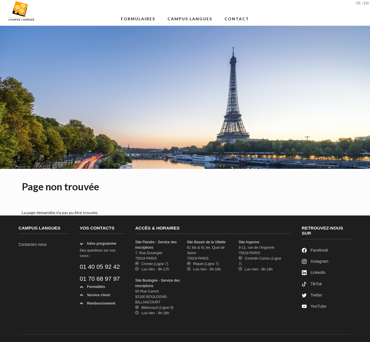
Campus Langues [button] (190, 18)
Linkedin (314, 273)
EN (366, 3)
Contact (237, 18)
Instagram (315, 261)
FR (358, 3)
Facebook (315, 250)
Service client (95, 296)
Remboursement (97, 304)
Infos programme (98, 245)
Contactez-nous (33, 244)
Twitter (312, 295)
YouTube (314, 306)
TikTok (312, 284)
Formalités (92, 288)
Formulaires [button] (138, 18)
